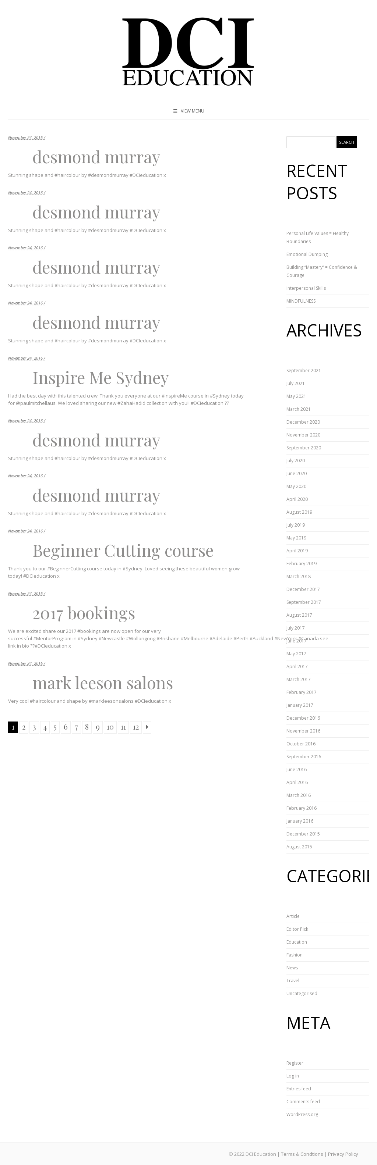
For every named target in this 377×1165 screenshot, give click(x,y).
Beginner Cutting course (123, 550)
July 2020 (295, 460)
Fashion (294, 955)
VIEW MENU (189, 111)
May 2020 (296, 486)
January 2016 (299, 821)
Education (296, 942)
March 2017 (298, 679)
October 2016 (301, 744)
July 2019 (295, 525)
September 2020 (303, 448)
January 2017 (299, 705)
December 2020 (303, 422)
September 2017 (303, 602)
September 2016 (303, 756)
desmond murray (96, 156)
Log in (292, 1076)
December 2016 (303, 718)
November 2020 (303, 435)
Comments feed (303, 1101)
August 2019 (299, 512)
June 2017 (296, 641)
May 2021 (296, 396)
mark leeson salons (102, 682)
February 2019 (301, 563)
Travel (292, 980)
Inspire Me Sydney (100, 377)
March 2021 (298, 409)
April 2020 (297, 499)
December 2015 (303, 834)
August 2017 (299, 615)
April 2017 (297, 666)
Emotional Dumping (307, 254)
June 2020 (296, 473)
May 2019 (296, 538)
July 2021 (295, 383)
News (292, 968)
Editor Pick (297, 929)
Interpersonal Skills (306, 288)
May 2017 (296, 654)
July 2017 (295, 628)
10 (110, 726)
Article (293, 916)
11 (123, 726)
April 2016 (297, 782)
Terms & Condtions (302, 1154)
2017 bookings (83, 612)
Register (294, 1063)
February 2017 (301, 692)
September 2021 (303, 370)
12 (136, 726)
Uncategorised (301, 993)
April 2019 (297, 551)
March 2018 (298, 576)
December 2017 (303, 589)
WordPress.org (302, 1114)
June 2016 (296, 769)
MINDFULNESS (301, 301)
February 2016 (301, 808)
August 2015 (299, 847)
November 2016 (303, 731)
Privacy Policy (343, 1154)
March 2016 (298, 795)
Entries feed (298, 1089)
